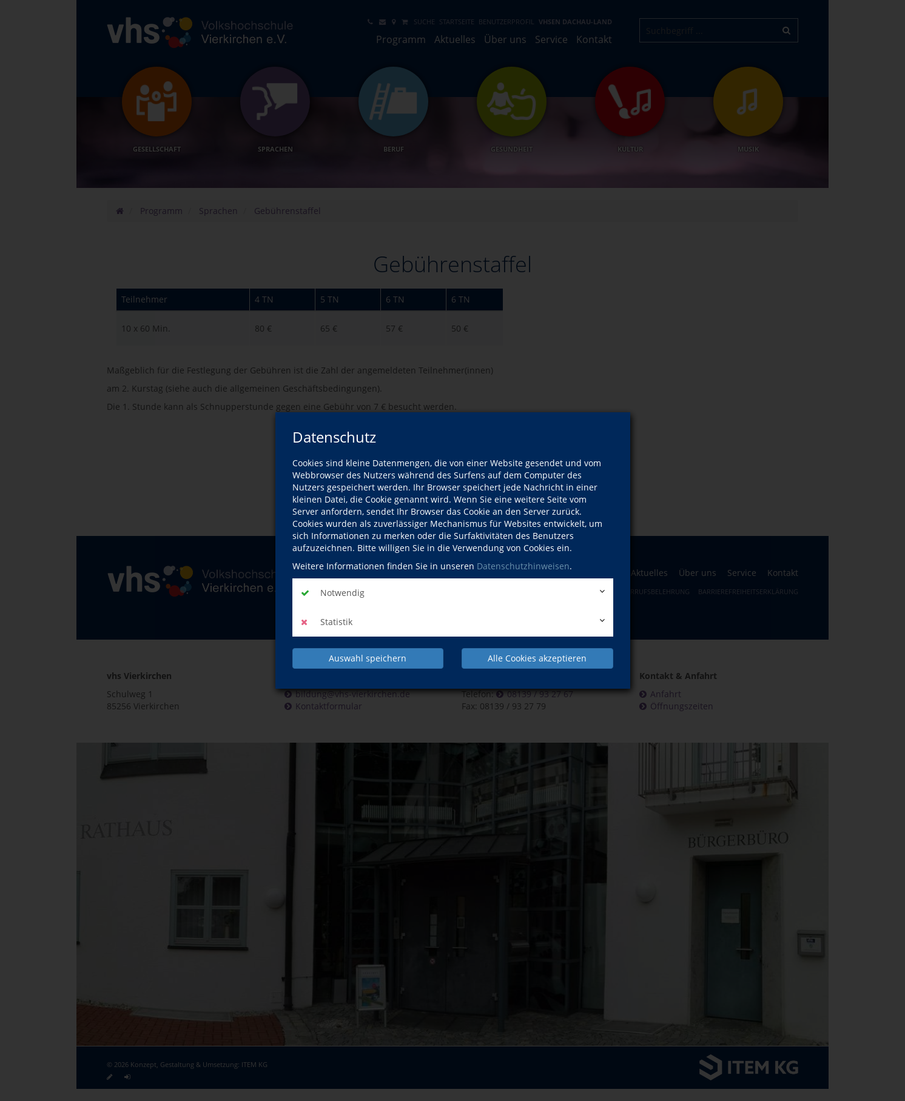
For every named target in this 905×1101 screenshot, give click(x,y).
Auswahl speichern (367, 658)
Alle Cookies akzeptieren (537, 658)
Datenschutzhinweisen (523, 566)
